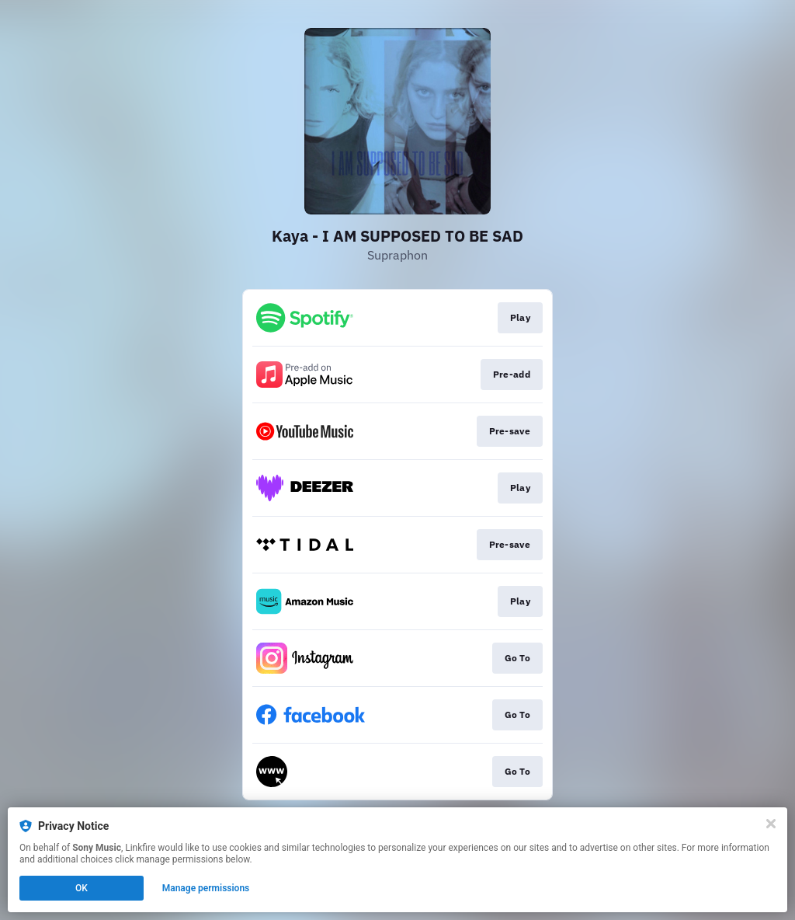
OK (81, 888)
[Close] (771, 823)
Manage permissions (206, 888)
